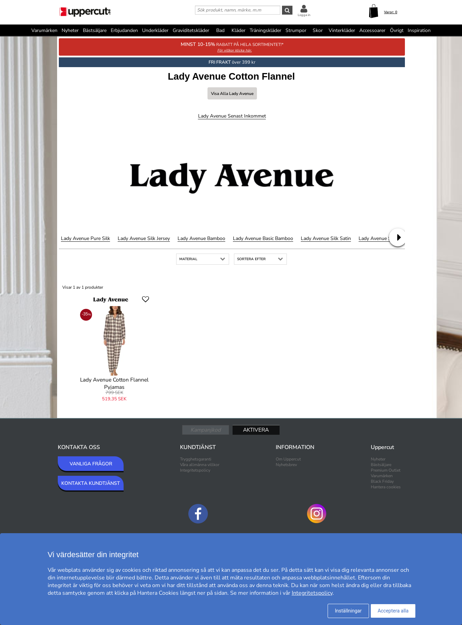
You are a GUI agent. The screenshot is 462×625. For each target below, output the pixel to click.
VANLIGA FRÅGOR (91, 463)
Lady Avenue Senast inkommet (232, 116)
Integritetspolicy (195, 470)
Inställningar (348, 611)
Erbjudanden (124, 30)
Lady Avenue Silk (377, 238)
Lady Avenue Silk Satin (326, 238)
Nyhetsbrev (286, 464)
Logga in (304, 15)
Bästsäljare (95, 30)
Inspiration (419, 30)
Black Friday (382, 481)
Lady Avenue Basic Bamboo (263, 238)
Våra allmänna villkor (199, 464)
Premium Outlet (385, 470)
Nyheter (70, 30)
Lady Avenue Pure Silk (85, 238)
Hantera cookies (386, 487)
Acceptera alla (393, 611)
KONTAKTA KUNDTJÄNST (90, 483)
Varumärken (44, 30)
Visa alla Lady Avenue (232, 93)
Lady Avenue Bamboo (201, 238)
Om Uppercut (288, 459)
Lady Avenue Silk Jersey (144, 238)
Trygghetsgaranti (195, 459)
